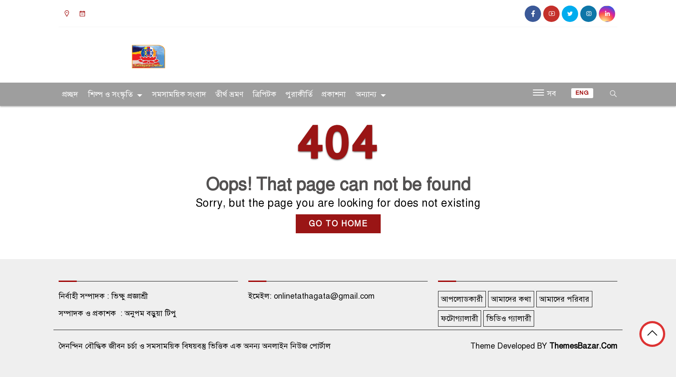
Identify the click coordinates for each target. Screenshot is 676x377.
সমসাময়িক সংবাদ (179, 94)
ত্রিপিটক (264, 94)
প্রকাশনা (334, 94)
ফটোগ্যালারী (459, 318)
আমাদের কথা (511, 299)
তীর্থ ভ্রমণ (229, 94)
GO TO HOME (338, 224)
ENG (582, 93)
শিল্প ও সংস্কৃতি (110, 94)
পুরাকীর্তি (299, 94)
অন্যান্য (366, 94)
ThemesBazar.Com (583, 346)
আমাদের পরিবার (564, 299)
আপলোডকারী (462, 299)
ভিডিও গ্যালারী (508, 318)
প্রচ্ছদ (70, 94)
